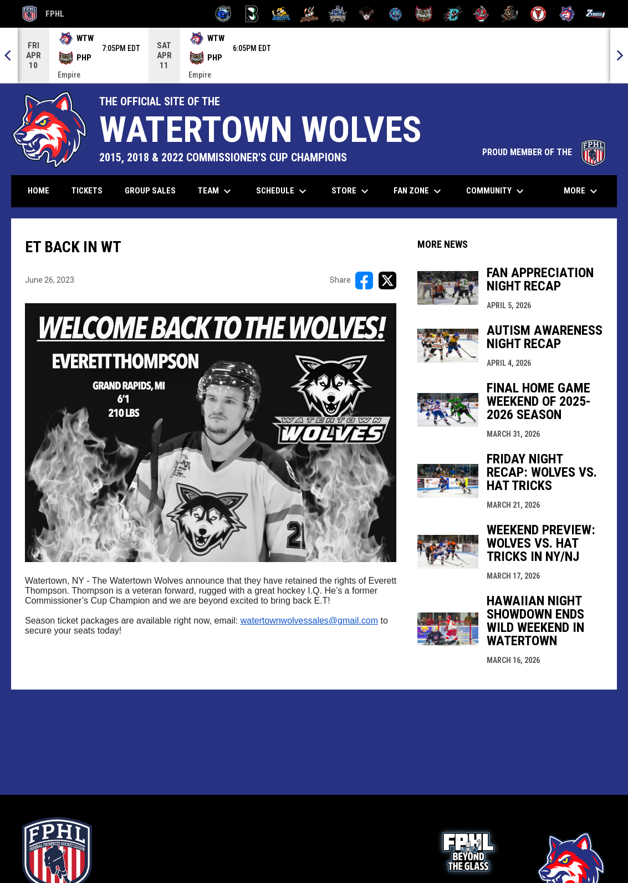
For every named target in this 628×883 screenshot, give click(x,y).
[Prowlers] (423, 14)
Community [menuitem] (496, 191)
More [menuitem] (582, 191)
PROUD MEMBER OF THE (544, 152)
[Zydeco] (595, 14)
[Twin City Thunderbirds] (538, 14)
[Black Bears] (252, 14)
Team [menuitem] (216, 191)
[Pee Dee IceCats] (395, 14)
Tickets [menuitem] (91, 190)
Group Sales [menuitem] (150, 191)
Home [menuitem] (38, 191)
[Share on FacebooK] (364, 280)
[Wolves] (567, 14)
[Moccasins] (366, 14)
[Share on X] (387, 280)
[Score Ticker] (314, 55)
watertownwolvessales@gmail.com (309, 620)
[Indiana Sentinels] (338, 14)
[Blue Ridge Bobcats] (280, 14)
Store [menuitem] (351, 191)
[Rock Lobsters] (481, 14)
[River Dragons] (452, 14)
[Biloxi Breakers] (223, 14)
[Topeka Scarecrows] (509, 14)
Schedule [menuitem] (282, 191)
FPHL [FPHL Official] (43, 14)
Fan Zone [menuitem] (419, 191)
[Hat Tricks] (309, 14)
